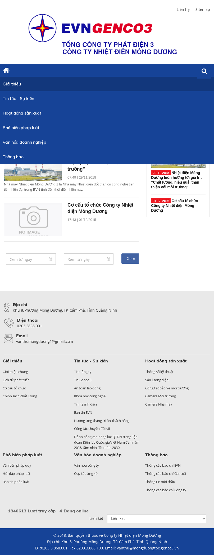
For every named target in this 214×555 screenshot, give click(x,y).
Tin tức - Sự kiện (18, 98)
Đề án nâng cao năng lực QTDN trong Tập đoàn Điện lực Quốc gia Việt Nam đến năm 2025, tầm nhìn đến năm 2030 (106, 442)
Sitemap (202, 9)
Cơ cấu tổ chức (14, 388)
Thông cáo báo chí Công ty (165, 490)
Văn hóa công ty (86, 465)
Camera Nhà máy (158, 404)
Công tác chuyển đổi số (92, 428)
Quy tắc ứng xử (86, 473)
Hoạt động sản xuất (22, 113)
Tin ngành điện (85, 404)
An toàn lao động (87, 388)
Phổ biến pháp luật (21, 127)
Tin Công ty (83, 371)
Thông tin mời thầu (160, 481)
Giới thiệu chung (15, 371)
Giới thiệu (12, 84)
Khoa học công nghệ (90, 396)
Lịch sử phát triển (16, 379)
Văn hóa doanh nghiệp (24, 142)
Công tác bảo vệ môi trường (166, 388)
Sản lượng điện (157, 379)
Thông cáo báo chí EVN (163, 465)
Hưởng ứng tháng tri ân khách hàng (102, 420)
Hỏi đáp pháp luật (16, 473)
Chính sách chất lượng (20, 396)
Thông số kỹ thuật (159, 371)
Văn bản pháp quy (17, 465)
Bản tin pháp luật (16, 481)
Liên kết (96, 518)
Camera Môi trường (160, 396)
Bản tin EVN (83, 412)
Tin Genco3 (82, 379)
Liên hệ (183, 9)
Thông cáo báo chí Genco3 (165, 473)
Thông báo (13, 156)
